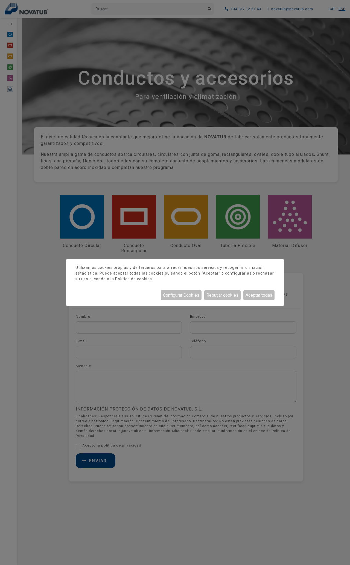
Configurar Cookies (181, 295)
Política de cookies (133, 279)
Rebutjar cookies (222, 295)
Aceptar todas (259, 295)
